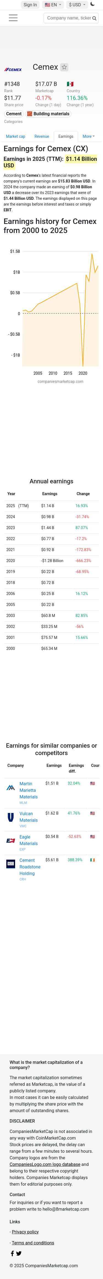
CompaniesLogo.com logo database (45, 1164)
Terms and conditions (33, 1243)
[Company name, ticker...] (71, 18)
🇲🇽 (70, 84)
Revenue (42, 136)
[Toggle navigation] (13, 17)
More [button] (87, 136)
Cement (13, 113)
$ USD (75, 4)
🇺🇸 (51, 4)
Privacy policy (25, 1232)
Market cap (15, 136)
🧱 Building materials (48, 113)
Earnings (66, 136)
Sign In (30, 4)
